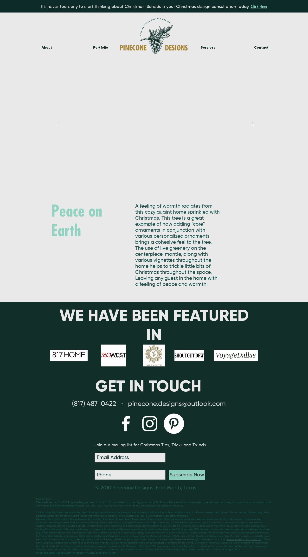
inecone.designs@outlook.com (179, 404)
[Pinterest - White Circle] (174, 423)
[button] (155, 124)
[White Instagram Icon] (150, 423)
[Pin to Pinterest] (245, 183)
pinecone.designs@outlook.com (243, 539)
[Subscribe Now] (187, 475)
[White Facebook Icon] (126, 423)
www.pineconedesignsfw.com (67, 506)
